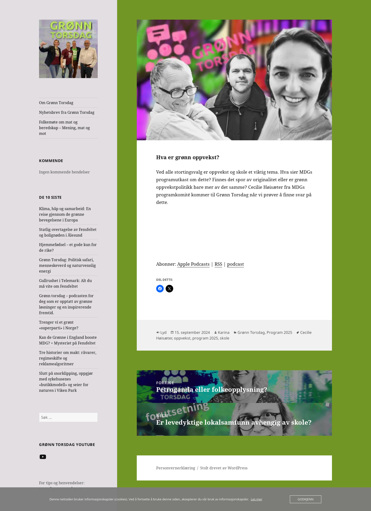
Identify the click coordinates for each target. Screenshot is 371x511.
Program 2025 (279, 332)
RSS (218, 264)
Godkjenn (306, 499)
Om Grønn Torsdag (56, 102)
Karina (224, 332)
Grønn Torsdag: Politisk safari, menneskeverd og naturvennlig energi (67, 265)
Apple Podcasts (193, 264)
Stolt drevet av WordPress (223, 468)
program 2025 (205, 338)
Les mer (256, 499)
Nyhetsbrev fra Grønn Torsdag (66, 112)
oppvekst (182, 338)
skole (224, 338)
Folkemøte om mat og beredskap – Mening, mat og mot (64, 127)
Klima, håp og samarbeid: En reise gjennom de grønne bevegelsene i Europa (65, 214)
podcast (235, 264)
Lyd (163, 332)
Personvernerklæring (175, 468)
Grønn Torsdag (251, 332)
